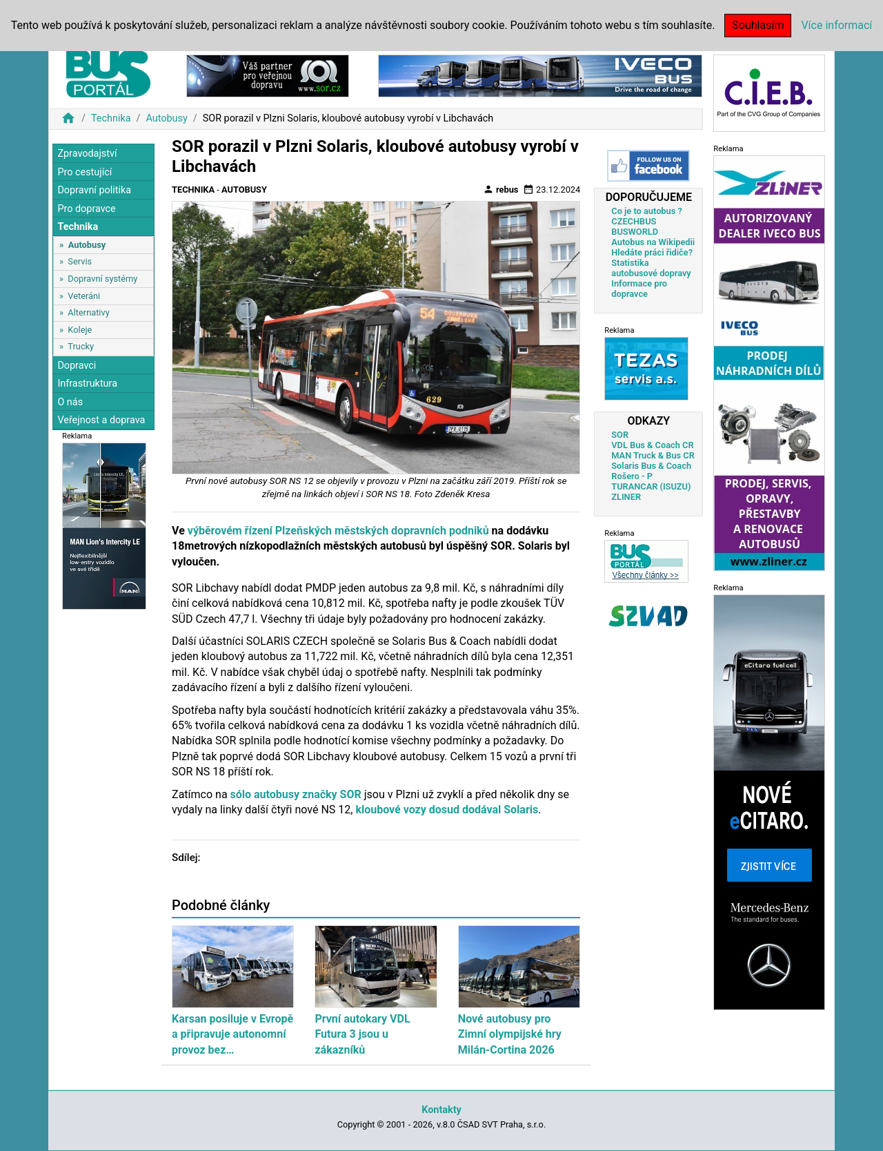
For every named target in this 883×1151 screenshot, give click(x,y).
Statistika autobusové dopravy (651, 268)
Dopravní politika (94, 190)
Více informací (836, 25)
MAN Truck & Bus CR (653, 455)
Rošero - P (632, 476)
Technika (111, 118)
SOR (619, 434)
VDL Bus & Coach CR (652, 445)
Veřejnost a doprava (101, 420)
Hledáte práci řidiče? (652, 252)
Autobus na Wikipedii (653, 242)
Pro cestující (84, 172)
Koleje (80, 330)
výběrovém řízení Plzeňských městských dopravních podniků (338, 530)
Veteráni (84, 296)
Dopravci (76, 365)
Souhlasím (758, 25)
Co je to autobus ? (646, 211)
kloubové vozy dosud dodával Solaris (446, 809)
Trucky (81, 346)
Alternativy (88, 312)
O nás (70, 402)
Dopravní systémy (102, 278)
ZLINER (626, 497)
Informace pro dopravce (639, 288)
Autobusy (166, 118)
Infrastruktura (87, 383)
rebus (501, 189)
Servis (80, 261)
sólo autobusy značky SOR (295, 794)
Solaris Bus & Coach (651, 466)
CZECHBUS (633, 221)
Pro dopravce (86, 209)
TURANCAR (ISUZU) (651, 486)
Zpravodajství (87, 153)
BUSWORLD (634, 231)
